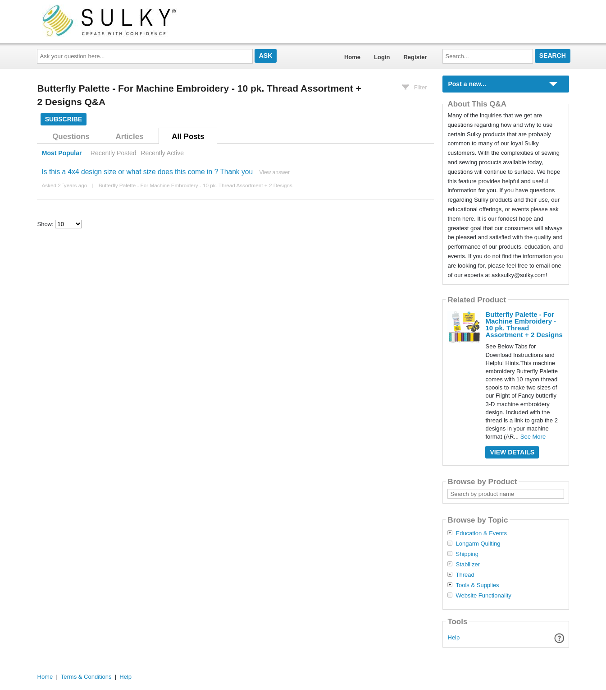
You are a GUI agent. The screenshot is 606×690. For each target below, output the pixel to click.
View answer (274, 172)
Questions (71, 136)
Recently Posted (114, 153)
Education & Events (481, 533)
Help (454, 637)
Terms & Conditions (86, 676)
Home (352, 57)
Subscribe (63, 119)
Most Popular (62, 153)
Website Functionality (483, 596)
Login (382, 57)
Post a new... (467, 84)
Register (415, 57)
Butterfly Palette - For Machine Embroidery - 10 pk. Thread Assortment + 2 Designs (195, 185)
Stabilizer (467, 564)
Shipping (467, 554)
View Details (512, 452)
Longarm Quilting (478, 544)
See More (533, 436)
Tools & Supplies (477, 585)
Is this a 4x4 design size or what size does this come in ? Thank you (147, 172)
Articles (130, 136)
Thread (465, 575)
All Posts (188, 136)
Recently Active (162, 153)
